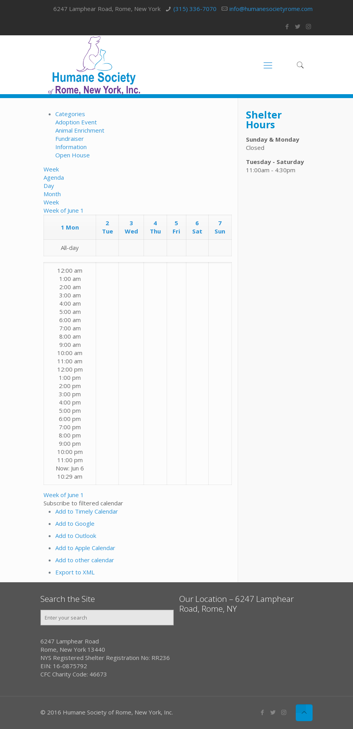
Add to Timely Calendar (86, 511)
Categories (70, 114)
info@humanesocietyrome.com (271, 9)
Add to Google (75, 523)
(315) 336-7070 (195, 9)
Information (71, 147)
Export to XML (75, 572)
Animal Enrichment (79, 130)
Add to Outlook (75, 535)
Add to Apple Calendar (85, 548)
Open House (72, 155)
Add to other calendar (84, 560)
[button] (83, 503)
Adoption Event (76, 122)
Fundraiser (69, 138)
